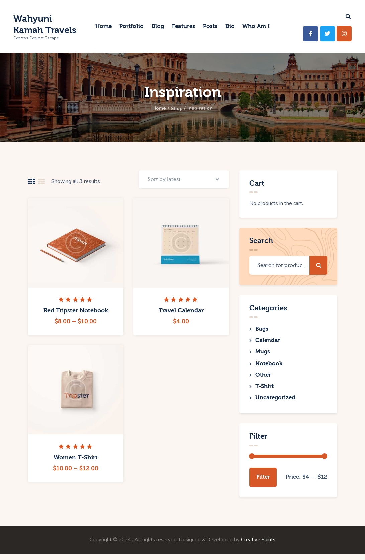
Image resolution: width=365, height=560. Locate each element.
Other (263, 378)
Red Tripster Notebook (75, 314)
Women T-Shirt (76, 461)
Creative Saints (258, 545)
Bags (261, 329)
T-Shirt (264, 390)
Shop (176, 108)
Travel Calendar (181, 314)
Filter (263, 482)
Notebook (268, 366)
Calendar (267, 341)
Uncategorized (275, 403)
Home (157, 108)
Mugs (262, 353)
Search (318, 265)
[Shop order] (183, 181)
